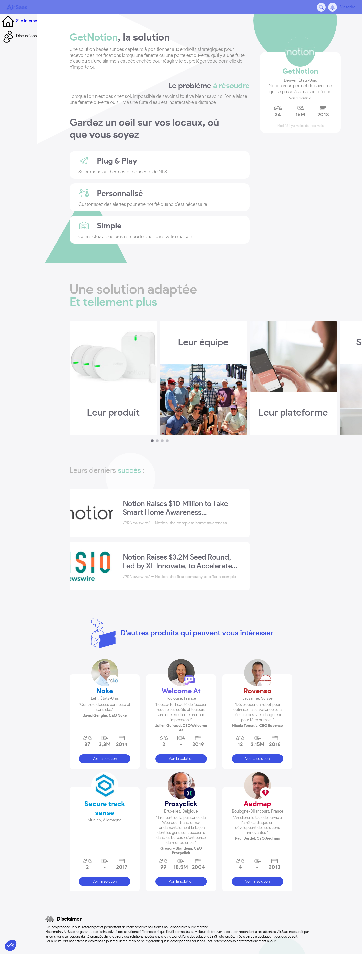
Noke (104, 689)
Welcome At (181, 689)
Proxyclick (181, 801)
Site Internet (29, 34)
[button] (104, 700)
